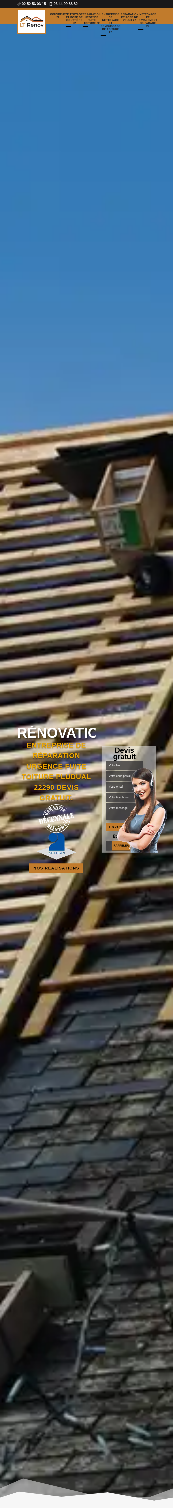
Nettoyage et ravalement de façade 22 (147, 20)
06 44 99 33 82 (63, 4)
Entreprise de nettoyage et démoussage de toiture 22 (110, 23)
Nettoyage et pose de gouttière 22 (74, 19)
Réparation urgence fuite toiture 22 (92, 19)
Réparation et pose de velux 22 (129, 17)
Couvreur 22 (58, 16)
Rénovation (56, 733)
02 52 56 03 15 (31, 4)
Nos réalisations (56, 868)
